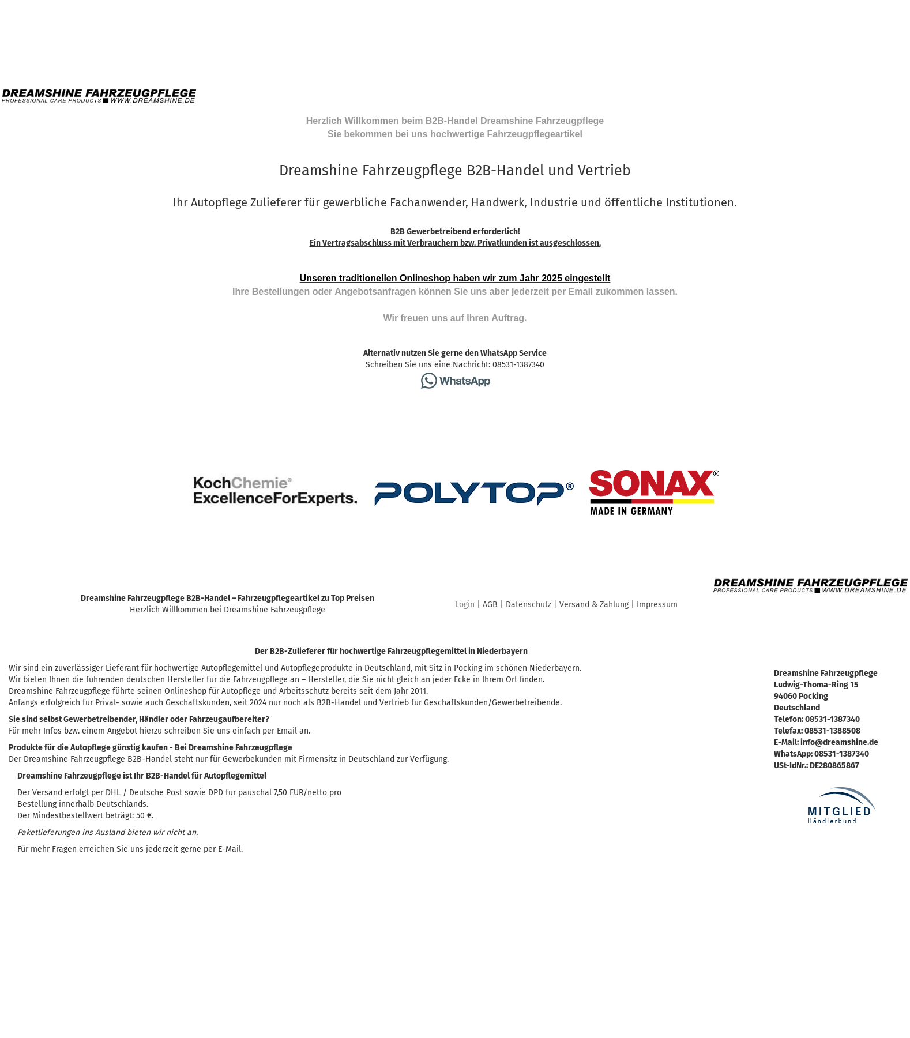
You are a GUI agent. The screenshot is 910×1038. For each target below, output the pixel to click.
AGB (490, 605)
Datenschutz (528, 605)
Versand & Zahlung (594, 605)
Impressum (657, 605)
